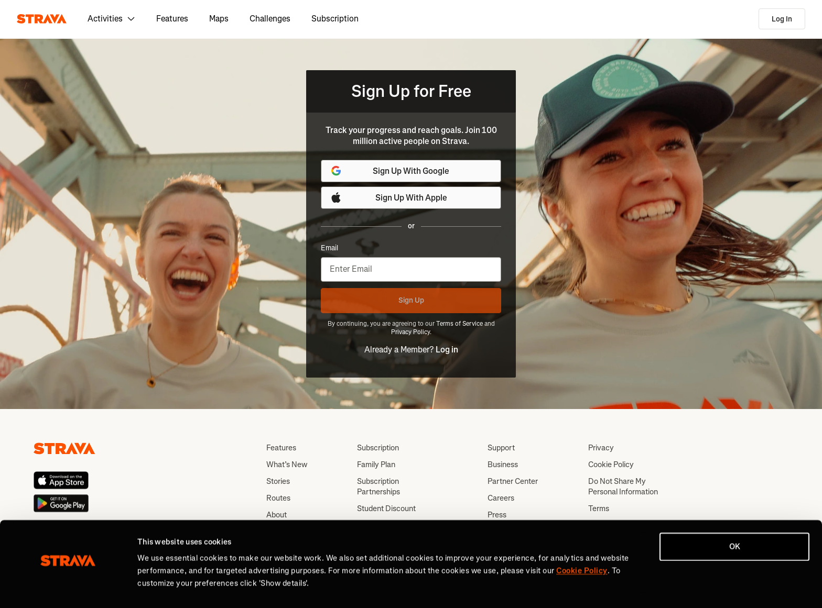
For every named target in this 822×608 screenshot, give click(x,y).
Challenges (270, 18)
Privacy (601, 448)
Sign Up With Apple (388, 197)
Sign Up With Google (389, 170)
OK (734, 522)
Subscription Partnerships (378, 486)
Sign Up (411, 300)
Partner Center (513, 481)
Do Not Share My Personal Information (623, 486)
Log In (782, 19)
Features (172, 18)
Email (329, 248)
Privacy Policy (410, 332)
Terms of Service (459, 323)
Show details (160, 587)
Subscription (335, 18)
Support (501, 448)
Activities (111, 18)
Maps (219, 18)
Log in (447, 349)
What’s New (286, 464)
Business (503, 464)
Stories (278, 481)
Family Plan (376, 464)
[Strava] (42, 18)
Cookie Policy (611, 464)
